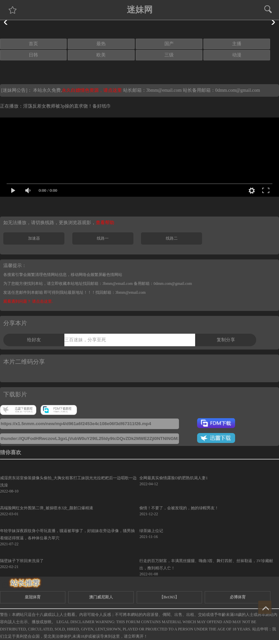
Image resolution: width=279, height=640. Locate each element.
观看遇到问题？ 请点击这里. (28, 301)
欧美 (101, 54)
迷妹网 (140, 10)
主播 (236, 43)
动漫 (236, 54)
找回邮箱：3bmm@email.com (120, 292)
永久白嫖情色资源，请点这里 (92, 90)
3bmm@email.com (164, 90)
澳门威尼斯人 (101, 597)
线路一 (103, 238)
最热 (101, 43)
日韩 (33, 54)
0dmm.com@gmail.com (237, 90)
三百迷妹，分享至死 (85, 339)
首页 (33, 43)
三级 (169, 54)
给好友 (34, 339)
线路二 (172, 238)
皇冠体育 (33, 597)
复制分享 (226, 339)
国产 (169, 43)
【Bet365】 (169, 597)
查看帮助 (105, 222)
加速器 (34, 238)
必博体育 (238, 597)
